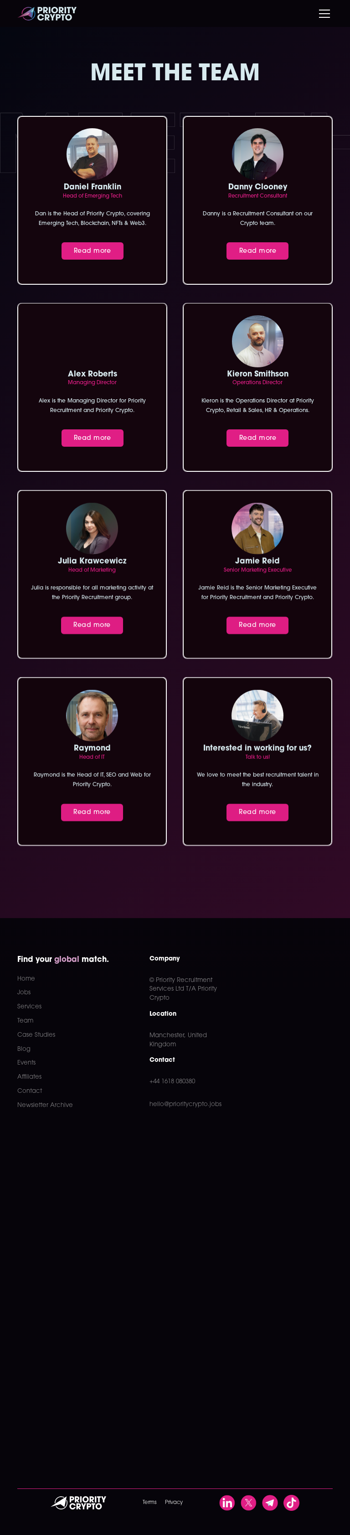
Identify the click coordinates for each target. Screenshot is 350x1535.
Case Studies (36, 1035)
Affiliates (29, 1077)
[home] (47, 14)
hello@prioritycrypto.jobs (185, 1104)
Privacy (174, 1502)
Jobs (24, 993)
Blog (24, 1049)
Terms (149, 1502)
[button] (323, 14)
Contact (29, 1091)
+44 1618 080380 (172, 1082)
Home (26, 979)
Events (26, 1063)
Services (29, 1007)
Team (25, 1021)
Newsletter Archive (45, 1105)
